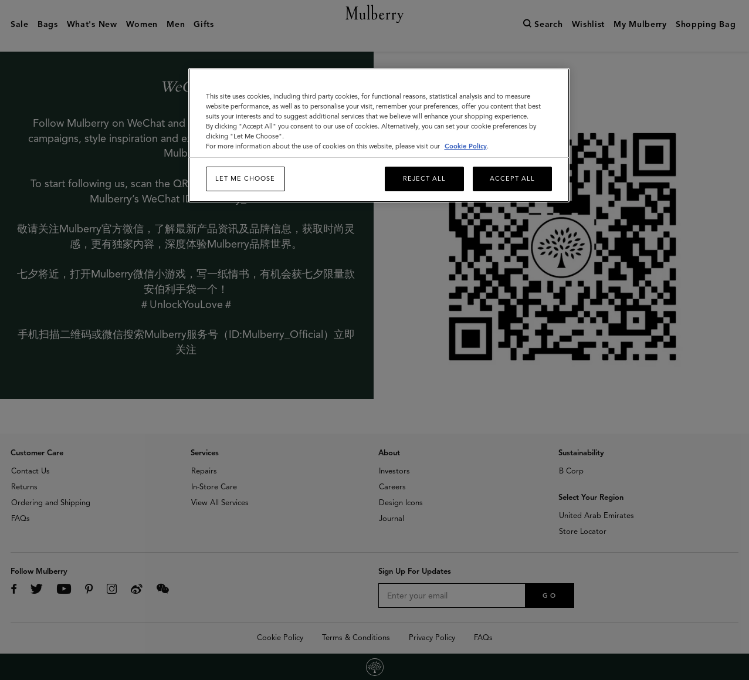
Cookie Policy (466, 146)
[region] (379, 135)
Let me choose (245, 178)
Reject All (424, 178)
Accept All (512, 178)
